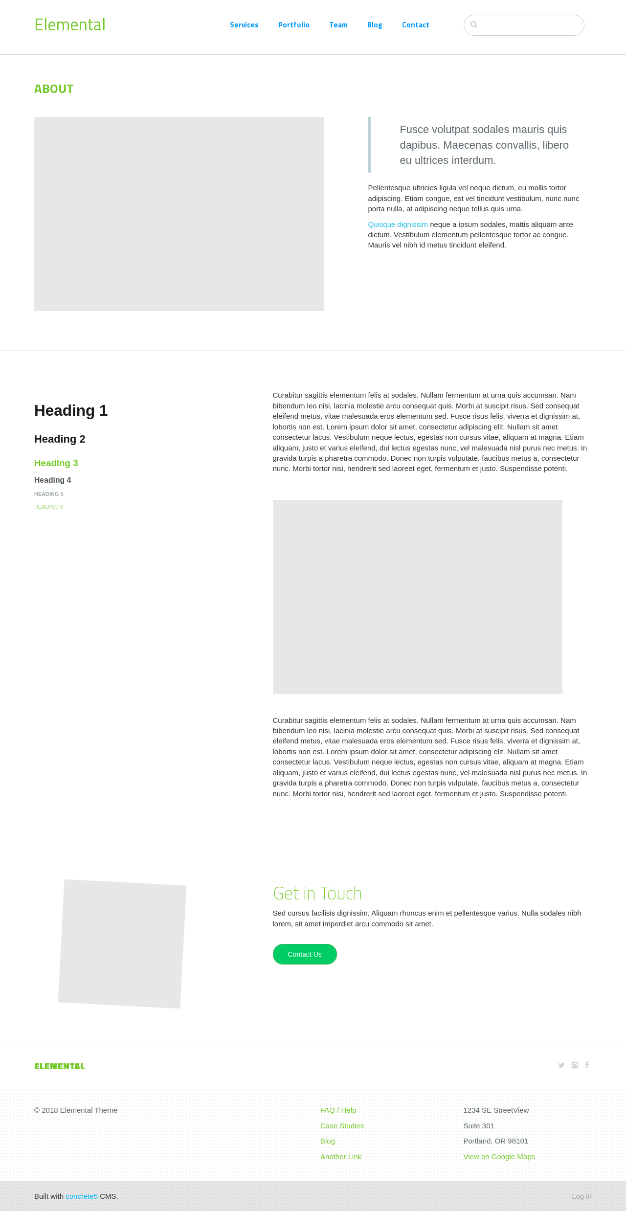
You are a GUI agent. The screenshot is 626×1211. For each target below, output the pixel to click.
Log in (582, 1196)
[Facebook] (587, 1065)
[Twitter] (561, 1065)
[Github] (575, 1065)
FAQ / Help (338, 1110)
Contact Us (305, 954)
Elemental (70, 24)
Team (338, 24)
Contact (415, 24)
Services (244, 24)
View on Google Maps (499, 1156)
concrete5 (82, 1196)
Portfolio (294, 24)
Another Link (340, 1156)
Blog (374, 24)
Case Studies (342, 1125)
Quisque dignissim (398, 224)
